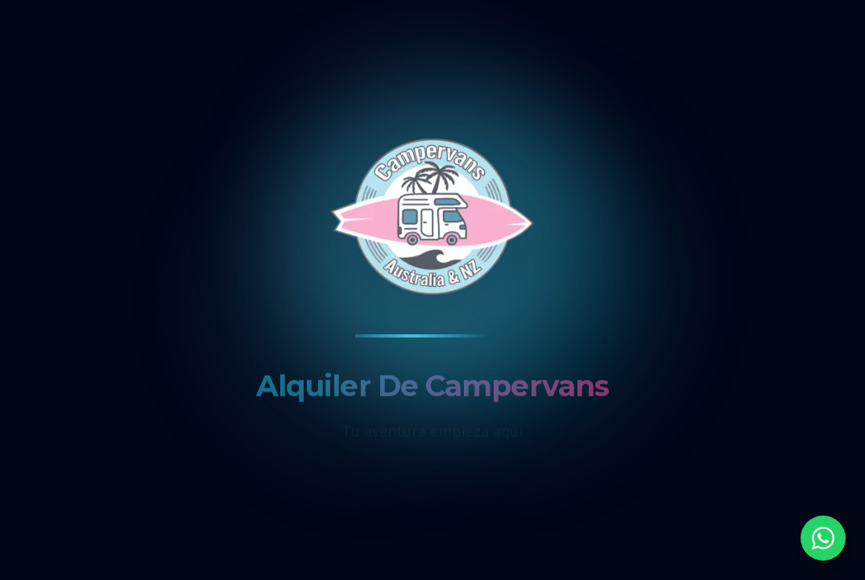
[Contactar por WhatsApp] (823, 538)
